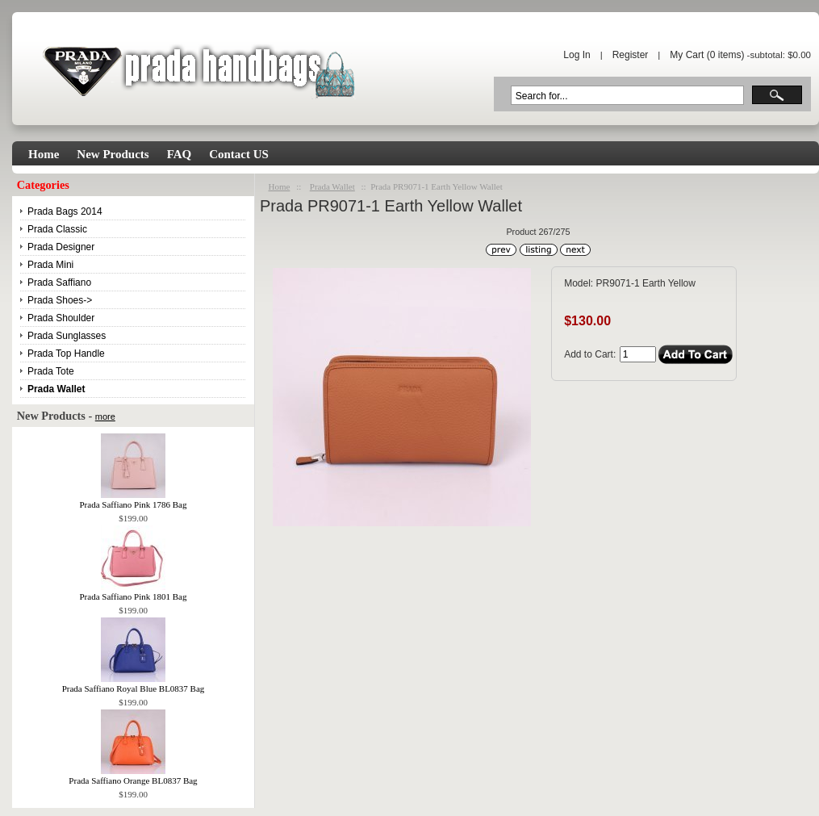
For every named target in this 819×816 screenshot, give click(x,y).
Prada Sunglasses (66, 335)
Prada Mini (50, 264)
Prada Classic (57, 229)
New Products (112, 154)
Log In (576, 55)
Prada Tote (50, 371)
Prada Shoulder (60, 318)
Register (630, 55)
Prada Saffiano (59, 282)
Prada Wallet (332, 186)
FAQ (179, 154)
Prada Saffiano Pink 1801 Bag (132, 591)
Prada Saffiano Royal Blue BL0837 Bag (133, 683)
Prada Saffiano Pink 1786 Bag (132, 499)
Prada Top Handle (66, 353)
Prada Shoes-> (59, 300)
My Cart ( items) (707, 55)
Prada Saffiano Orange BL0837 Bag (133, 775)
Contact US (239, 154)
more (105, 416)
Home (43, 154)
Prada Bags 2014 (64, 211)
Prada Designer (60, 247)
